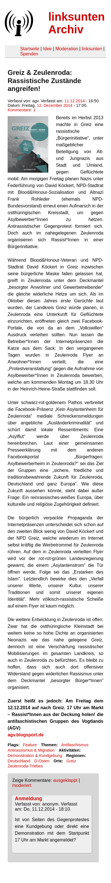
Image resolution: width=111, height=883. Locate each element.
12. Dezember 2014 (54, 105)
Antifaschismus (74, 745)
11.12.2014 (74, 101)
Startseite (29, 48)
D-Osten (41, 761)
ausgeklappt (65, 780)
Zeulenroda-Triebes (25, 766)
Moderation (66, 48)
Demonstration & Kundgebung (35, 755)
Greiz (71, 761)
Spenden (29, 53)
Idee (47, 48)
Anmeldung (28, 798)
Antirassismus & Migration (31, 750)
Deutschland (19, 761)
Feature (30, 745)
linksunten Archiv (76, 23)
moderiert (21, 785)
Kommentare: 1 (21, 110)
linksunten (92, 48)
